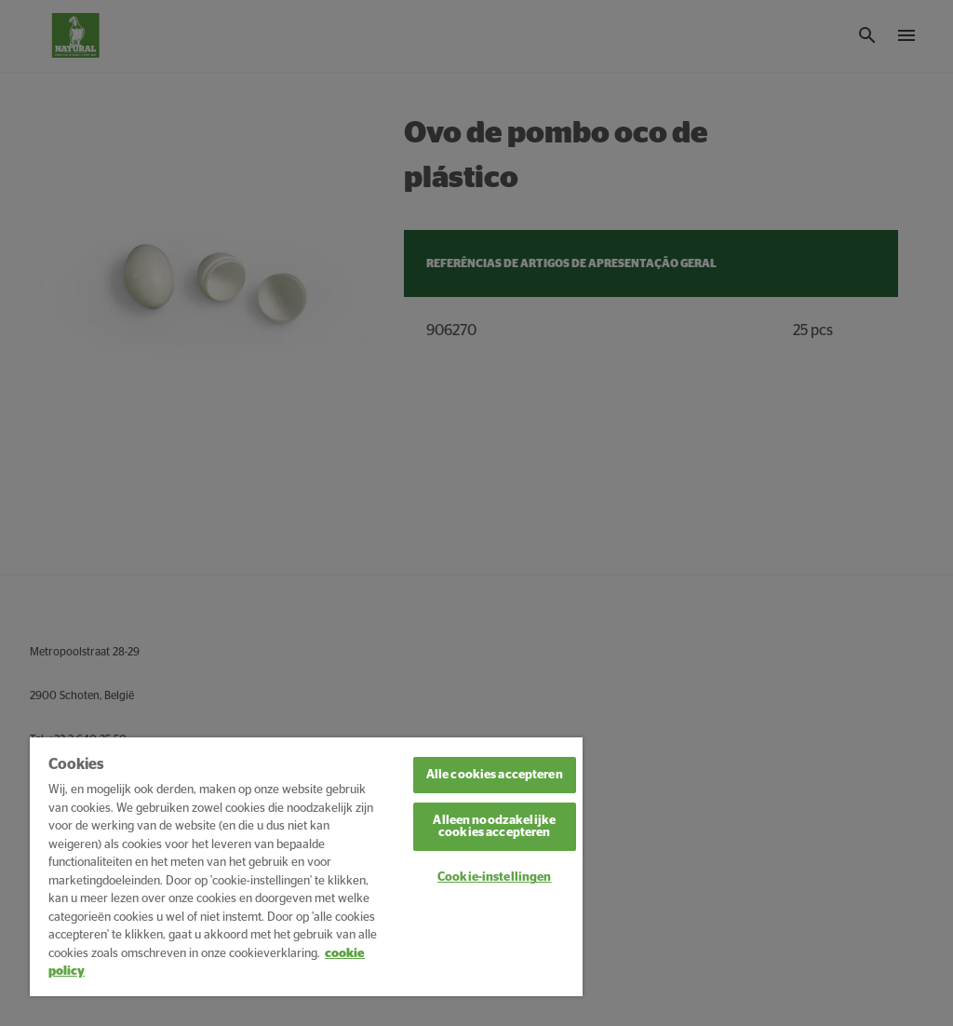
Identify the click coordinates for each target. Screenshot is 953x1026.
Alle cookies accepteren (494, 775)
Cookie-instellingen (494, 877)
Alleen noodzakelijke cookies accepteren (494, 827)
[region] (306, 866)
